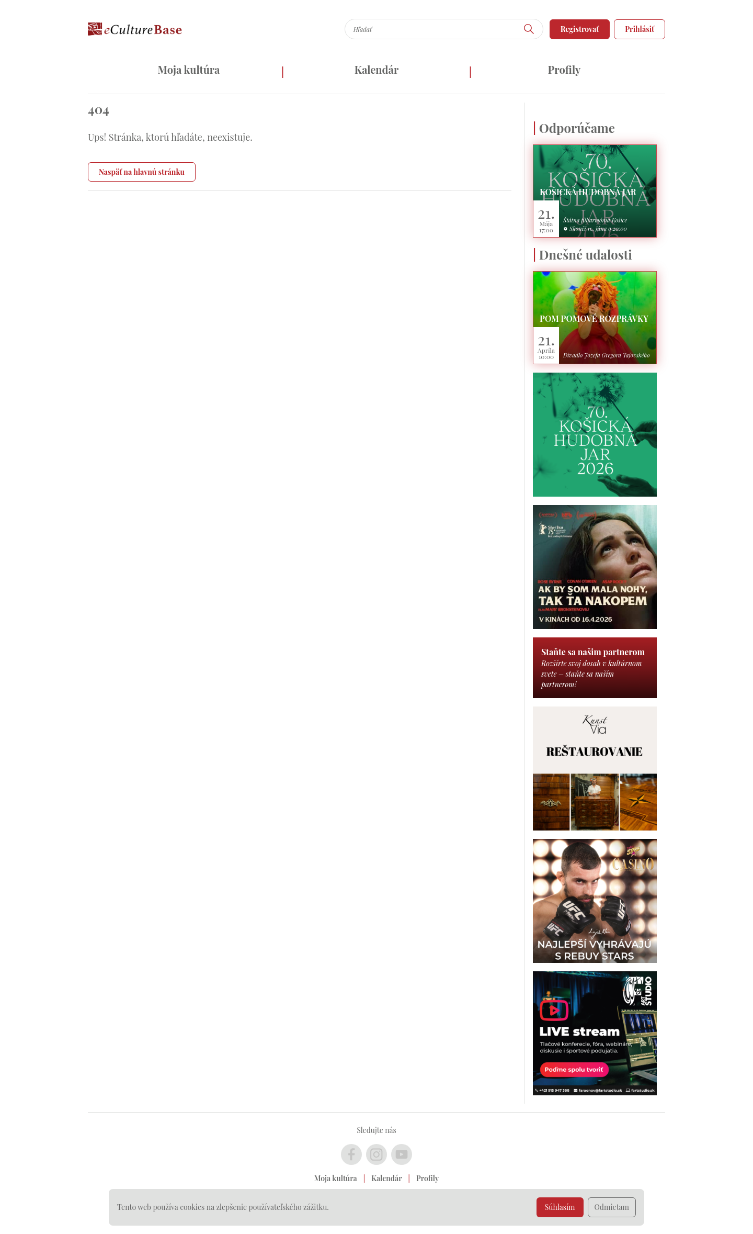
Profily (564, 69)
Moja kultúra (188, 69)
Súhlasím (560, 1207)
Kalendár (377, 69)
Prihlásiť (639, 29)
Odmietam (612, 1207)
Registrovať (580, 29)
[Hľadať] (529, 29)
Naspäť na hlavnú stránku (142, 172)
